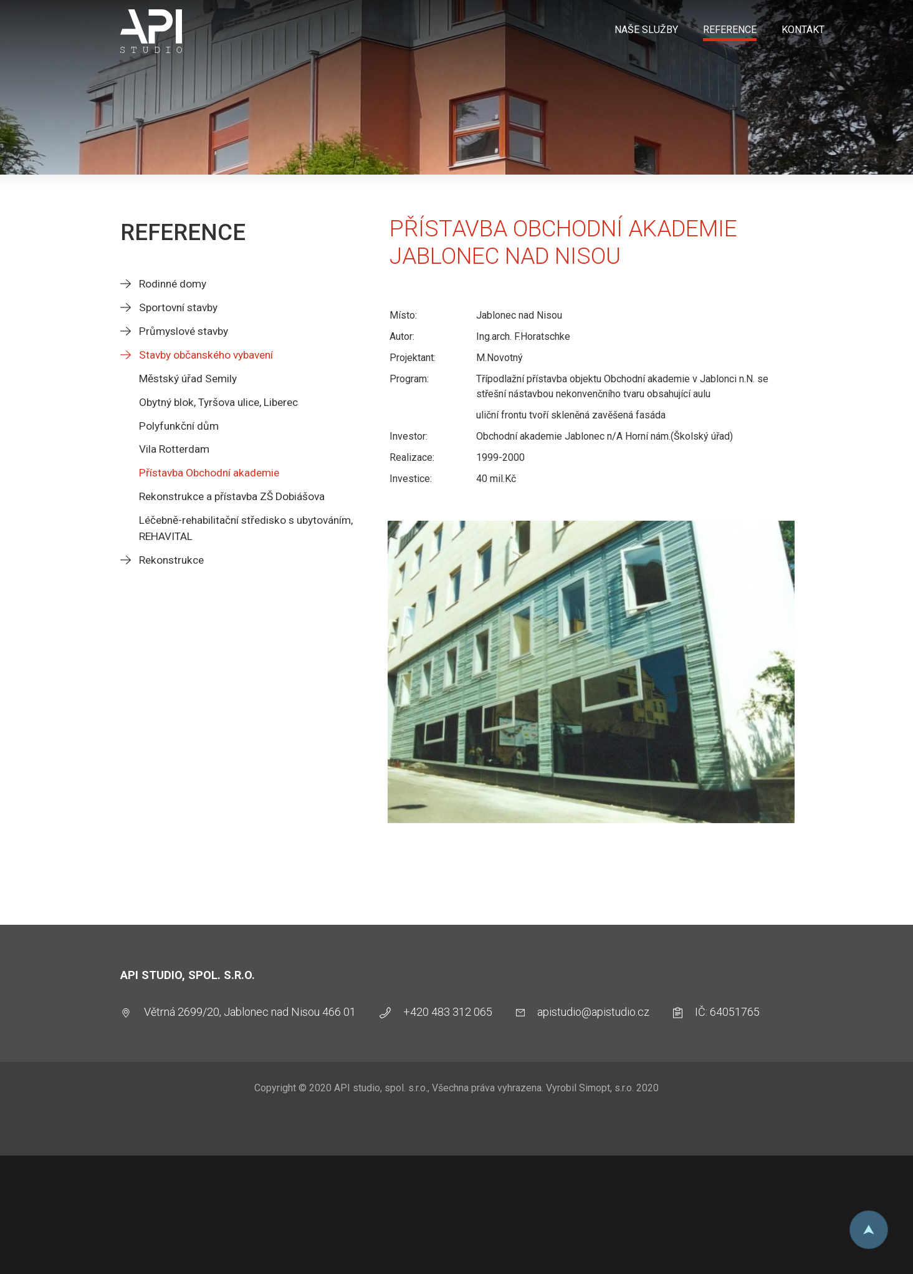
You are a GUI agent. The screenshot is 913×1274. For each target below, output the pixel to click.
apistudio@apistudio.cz (593, 1011)
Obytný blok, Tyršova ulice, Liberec (218, 402)
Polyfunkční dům (179, 426)
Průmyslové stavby (183, 331)
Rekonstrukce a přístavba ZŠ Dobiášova (232, 496)
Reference (730, 30)
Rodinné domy (172, 283)
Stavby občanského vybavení (206, 355)
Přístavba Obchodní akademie (209, 472)
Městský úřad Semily (188, 378)
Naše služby (646, 30)
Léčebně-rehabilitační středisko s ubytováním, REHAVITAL (246, 528)
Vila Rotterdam (174, 449)
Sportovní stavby (178, 307)
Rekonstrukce (171, 560)
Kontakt (803, 30)
